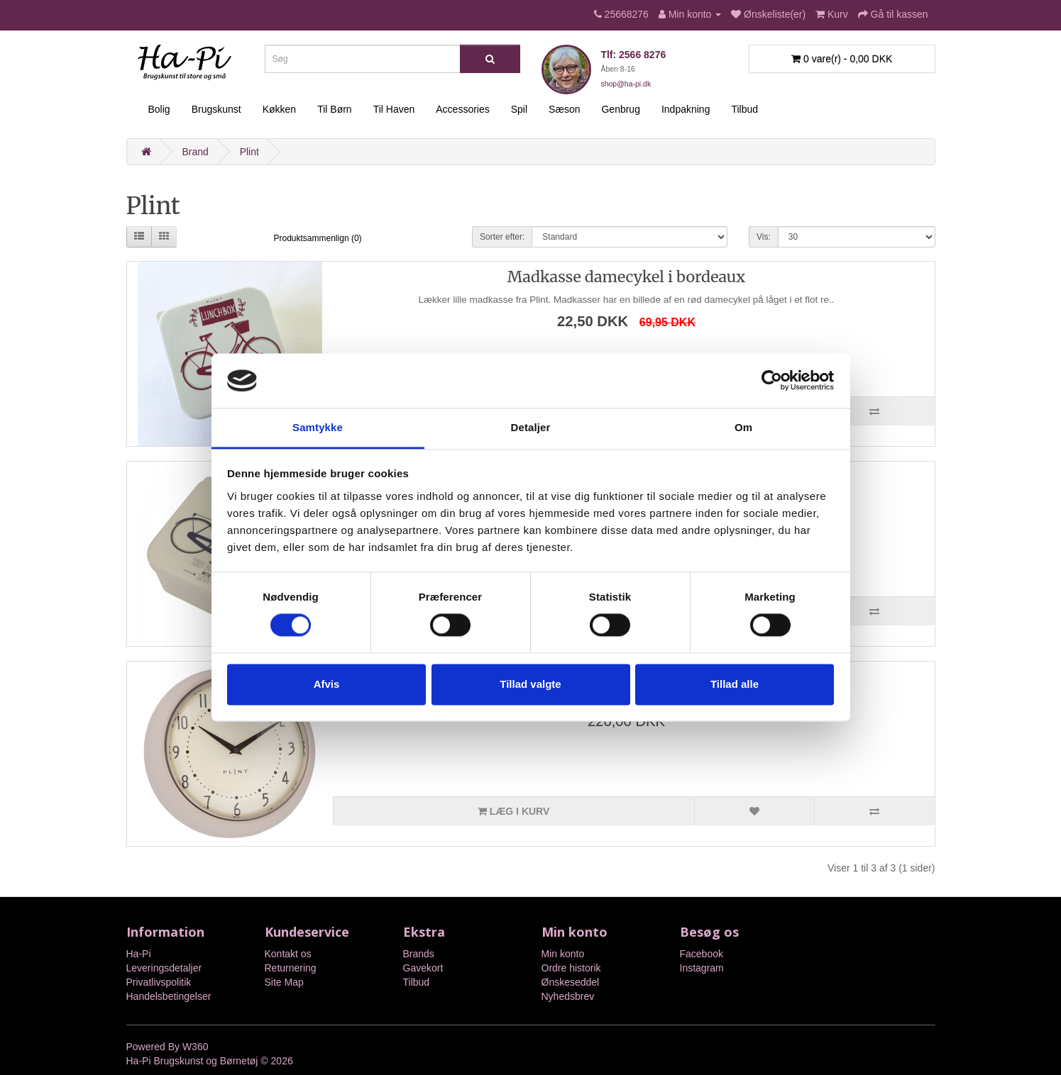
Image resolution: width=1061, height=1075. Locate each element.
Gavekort (423, 968)
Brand (195, 151)
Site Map (284, 982)
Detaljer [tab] (531, 427)
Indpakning (685, 109)
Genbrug (620, 109)
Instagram (702, 968)
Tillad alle (734, 684)
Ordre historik (571, 968)
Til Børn (334, 109)
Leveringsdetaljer (164, 968)
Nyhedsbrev (568, 996)
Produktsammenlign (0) (318, 238)
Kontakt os (288, 953)
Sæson (564, 109)
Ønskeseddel (571, 982)
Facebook (701, 953)
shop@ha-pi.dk (625, 83)
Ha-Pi (138, 953)
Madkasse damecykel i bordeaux (626, 276)
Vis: (764, 237)
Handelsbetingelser (168, 996)
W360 (195, 1046)
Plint (249, 151)
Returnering (291, 968)
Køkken (279, 109)
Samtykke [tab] (317, 427)
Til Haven (394, 109)
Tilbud (744, 109)
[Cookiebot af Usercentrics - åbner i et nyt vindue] (772, 380)
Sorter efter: (502, 237)
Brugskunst (216, 109)
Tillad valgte (530, 684)
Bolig (159, 109)
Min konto (563, 953)
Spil (519, 109)
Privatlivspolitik (159, 982)
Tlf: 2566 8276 (633, 54)
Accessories (462, 109)
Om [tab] (743, 427)
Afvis (327, 684)
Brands (418, 953)
